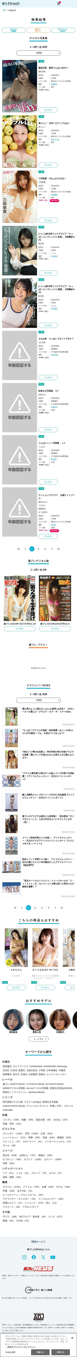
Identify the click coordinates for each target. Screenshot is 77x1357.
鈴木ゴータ (55, 139)
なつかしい (13, 1159)
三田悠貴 (42, 182)
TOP (4, 10)
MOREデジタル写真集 (14, 1088)
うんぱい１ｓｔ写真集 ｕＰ (51, 443)
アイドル (32, 1187)
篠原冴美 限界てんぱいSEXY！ (53, 68)
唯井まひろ (42, 502)
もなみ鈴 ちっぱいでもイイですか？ (56, 338)
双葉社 (42, 1074)
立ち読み (48, 110)
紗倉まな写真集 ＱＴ (48, 391)
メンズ (56, 1216)
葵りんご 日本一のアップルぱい (54, 123)
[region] (38, 1345)
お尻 (47, 1133)
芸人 (52, 1203)
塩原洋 (53, 525)
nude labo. (8, 1110)
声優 (9, 1191)
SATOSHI (54, 355)
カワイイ (33, 1159)
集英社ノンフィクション (15, 1092)
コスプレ (11, 1119)
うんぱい (42, 447)
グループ (39, 1173)
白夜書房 (33, 1074)
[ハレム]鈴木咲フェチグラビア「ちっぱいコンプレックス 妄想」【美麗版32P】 (56, 237)
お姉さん (28, 1155)
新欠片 (16, 1074)
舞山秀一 (54, 459)
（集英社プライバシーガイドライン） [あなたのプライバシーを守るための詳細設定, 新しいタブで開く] (21, 1347)
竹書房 (62, 1070)
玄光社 (6, 1070)
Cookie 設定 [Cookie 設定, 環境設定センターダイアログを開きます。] (10, 1352)
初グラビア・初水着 (33, 1216)
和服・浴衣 (13, 1123)
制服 (28, 1119)
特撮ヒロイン (13, 1203)
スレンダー (13, 1133)
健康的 (65, 1137)
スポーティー (33, 1141)
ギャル (10, 1145)
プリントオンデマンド (37, 1106)
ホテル (56, 1173)
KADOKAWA (36, 1066)
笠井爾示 (54, 194)
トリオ (23, 1173)
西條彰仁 (54, 84)
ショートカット (15, 1137)
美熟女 (46, 1155)
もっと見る (38, 1039)
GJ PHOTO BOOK (54, 1084)
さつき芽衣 (42, 512)
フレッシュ (12, 1141)
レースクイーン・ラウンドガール (24, 1195)
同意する (40, 1352)
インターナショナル (58, 1141)
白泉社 (24, 1074)
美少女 (10, 1155)
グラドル (12, 1187)
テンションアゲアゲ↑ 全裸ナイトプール (56, 496)
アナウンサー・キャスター (20, 1199)
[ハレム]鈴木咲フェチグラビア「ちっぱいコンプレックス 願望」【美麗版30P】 (56, 289)
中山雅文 (54, 256)
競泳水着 (44, 1119)
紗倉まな (42, 394)
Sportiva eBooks (36, 1092)
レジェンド (35, 1203)
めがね (61, 1119)
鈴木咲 (41, 244)
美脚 (34, 1137)
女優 (48, 1187)
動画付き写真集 (50, 1102)
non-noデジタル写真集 (37, 1088)
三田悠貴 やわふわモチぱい (51, 178)
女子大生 (25, 1191)
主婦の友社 (31, 1070)
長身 (49, 1137)
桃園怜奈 (42, 509)
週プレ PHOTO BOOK (14, 1084)
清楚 (9, 1163)
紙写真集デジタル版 (13, 1102)
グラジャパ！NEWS (62, 30)
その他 (23, 1220)
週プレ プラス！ (38, 30)
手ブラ (10, 1216)
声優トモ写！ (56, 1106)
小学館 (42, 1070)
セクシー (53, 1159)
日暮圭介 (54, 407)
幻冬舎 (14, 1070)
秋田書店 (7, 1066)
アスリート (12, 1207)
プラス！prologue (32, 1102)
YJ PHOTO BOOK (35, 1084)
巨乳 (32, 1133)
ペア (9, 1173)
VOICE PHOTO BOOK (14, 1106)
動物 (9, 1220)
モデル (64, 1187)
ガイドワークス (20, 1066)
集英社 (22, 1070)
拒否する (60, 1352)
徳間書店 (7, 1074)
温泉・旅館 (13, 1177)
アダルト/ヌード (31, 1207)
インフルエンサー (51, 1199)
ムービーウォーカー (56, 1074)
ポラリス (68, 1106)
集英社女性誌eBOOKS (61, 1088)
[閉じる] (72, 1338)
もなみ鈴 (42, 342)
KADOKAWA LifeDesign (55, 1066)
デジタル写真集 (13, 30)
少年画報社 (52, 1070)
